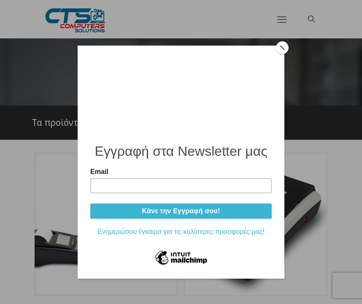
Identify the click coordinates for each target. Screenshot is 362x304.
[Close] (282, 47)
